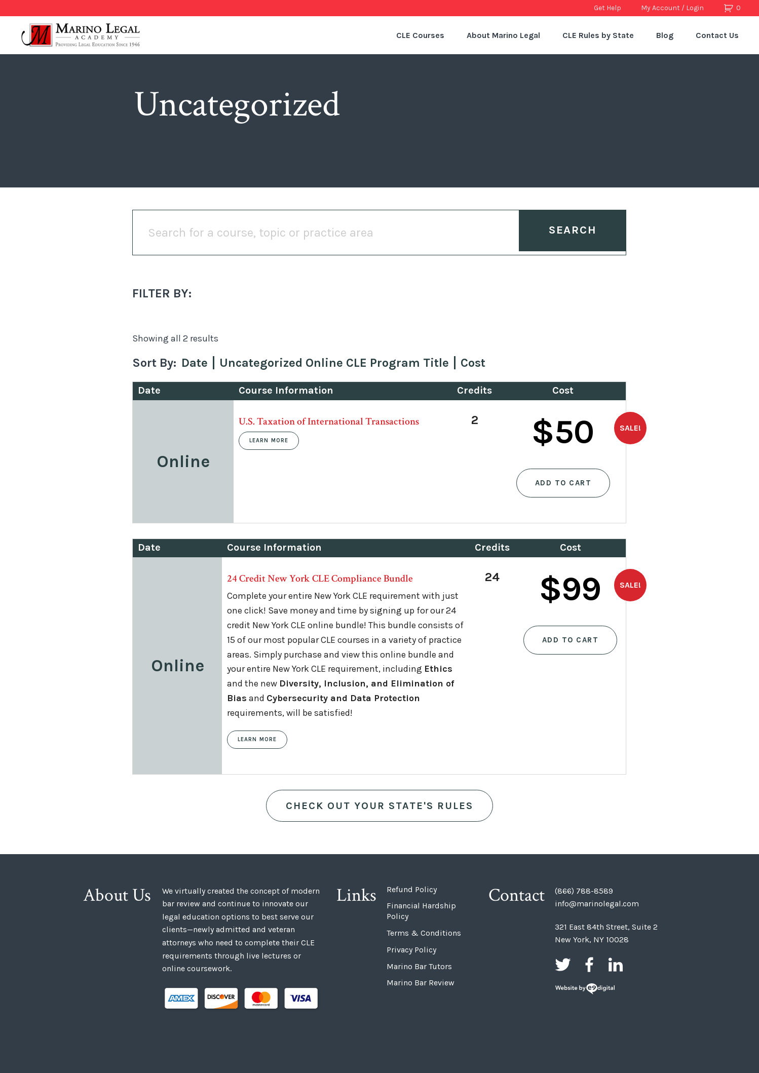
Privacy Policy (411, 949)
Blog (664, 35)
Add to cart (563, 482)
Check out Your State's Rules (379, 806)
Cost (473, 363)
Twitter (563, 964)
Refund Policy (412, 889)
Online (183, 461)
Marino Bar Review (420, 982)
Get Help (607, 8)
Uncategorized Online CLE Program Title (334, 363)
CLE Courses (420, 35)
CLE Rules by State (598, 35)
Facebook (589, 964)
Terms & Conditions (424, 933)
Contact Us (717, 35)
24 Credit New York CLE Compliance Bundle (320, 578)
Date (194, 363)
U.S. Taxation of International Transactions (329, 421)
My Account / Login (672, 8)
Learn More (268, 440)
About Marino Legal (503, 35)
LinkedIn (616, 964)
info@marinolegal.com (597, 903)
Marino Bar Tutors (419, 966)
